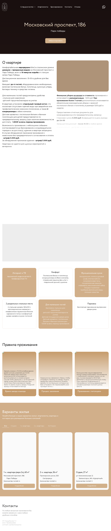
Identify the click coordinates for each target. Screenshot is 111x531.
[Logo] (4, 7)
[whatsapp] (103, 6)
